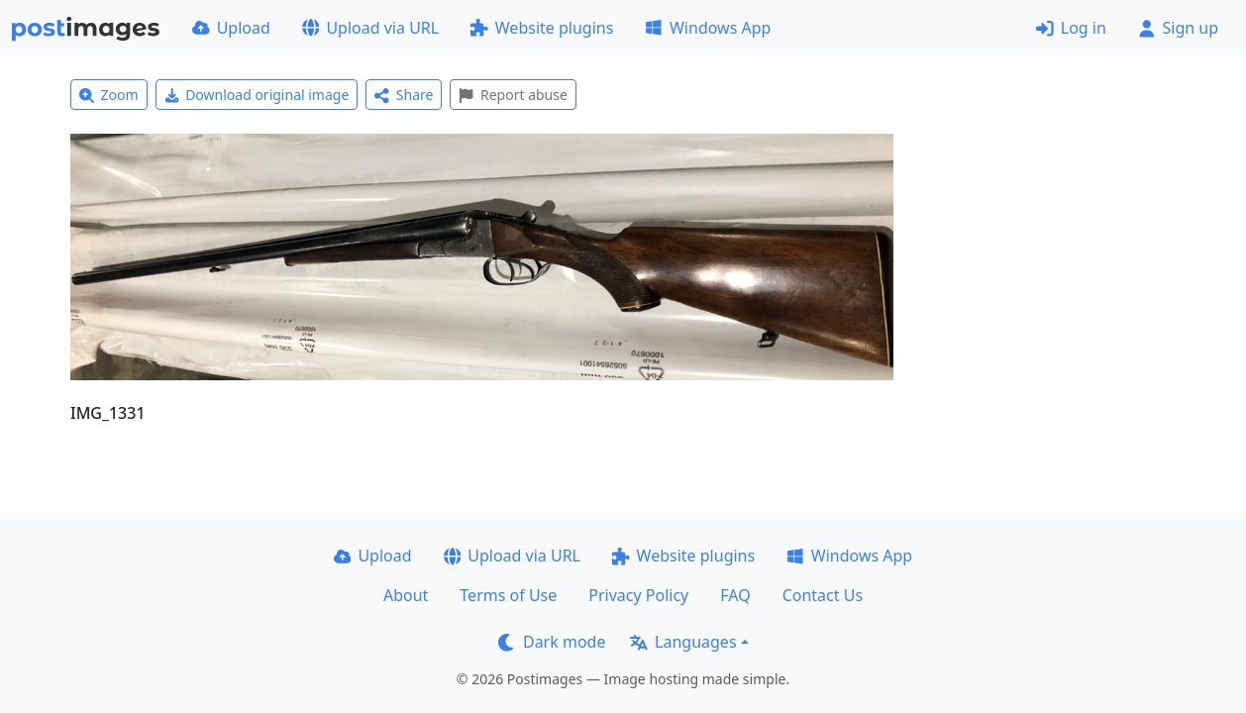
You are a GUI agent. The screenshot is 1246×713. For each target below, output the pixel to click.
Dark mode (551, 642)
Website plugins (541, 28)
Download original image (257, 94)
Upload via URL (370, 28)
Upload (231, 28)
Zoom (109, 94)
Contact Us (822, 595)
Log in (1071, 28)
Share (403, 94)
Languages (683, 642)
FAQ (735, 595)
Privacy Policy (638, 595)
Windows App (708, 28)
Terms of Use (508, 595)
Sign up (1178, 28)
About (405, 595)
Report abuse (513, 94)
